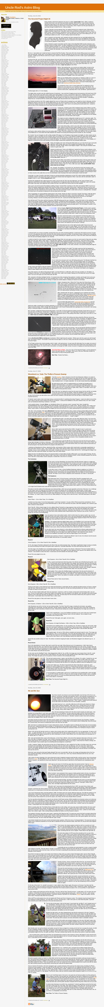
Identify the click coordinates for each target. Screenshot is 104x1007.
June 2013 (3, 139)
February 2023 (4, 235)
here (43, 412)
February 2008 (4, 66)
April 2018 (3, 201)
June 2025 (3, 267)
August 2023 (4, 242)
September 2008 (5, 74)
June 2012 (3, 125)
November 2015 (5, 171)
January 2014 (4, 147)
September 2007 (5, 60)
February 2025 (4, 262)
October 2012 (4, 130)
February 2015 (4, 161)
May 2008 (3, 69)
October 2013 (4, 143)
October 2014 (4, 157)
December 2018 (5, 202)
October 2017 (4, 198)
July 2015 (3, 167)
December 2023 (5, 246)
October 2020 (4, 212)
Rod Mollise (13, 17)
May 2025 (3, 266)
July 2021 (3, 219)
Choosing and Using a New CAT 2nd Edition (11, 35)
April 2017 (3, 191)
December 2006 (5, 50)
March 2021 (4, 217)
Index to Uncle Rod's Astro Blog (8, 31)
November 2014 (5, 158)
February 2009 (4, 80)
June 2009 (3, 84)
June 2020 (3, 208)
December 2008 (5, 77)
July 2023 (3, 241)
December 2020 (5, 215)
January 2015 (4, 160)
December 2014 (5, 159)
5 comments (45, 1000)
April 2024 (3, 251)
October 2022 (4, 230)
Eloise (78, 894)
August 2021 (4, 220)
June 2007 (3, 57)
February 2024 (4, 249)
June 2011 (3, 111)
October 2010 (4, 102)
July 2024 (3, 254)
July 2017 (3, 194)
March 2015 (4, 162)
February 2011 (4, 107)
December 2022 (5, 233)
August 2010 (4, 100)
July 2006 (4, 45)
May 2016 (3, 178)
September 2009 (5, 88)
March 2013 (4, 135)
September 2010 (5, 101)
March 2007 (4, 54)
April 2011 (3, 109)
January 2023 (4, 234)
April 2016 (3, 177)
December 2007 (5, 64)
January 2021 (4, 216)
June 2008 (3, 71)
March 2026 (4, 276)
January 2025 (4, 261)
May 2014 (3, 151)
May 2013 (3, 137)
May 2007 (3, 56)
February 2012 (4, 120)
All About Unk (4, 38)
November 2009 (5, 90)
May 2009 (3, 83)
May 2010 (3, 97)
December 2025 (5, 273)
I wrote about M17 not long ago (82, 301)
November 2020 (5, 213)
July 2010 (3, 99)
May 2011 (3, 110)
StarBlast (59, 377)
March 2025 (4, 263)
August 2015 (4, 168)
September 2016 (5, 183)
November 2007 (5, 63)
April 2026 (3, 277)
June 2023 (3, 239)
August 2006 (4, 46)
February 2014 (4, 148)
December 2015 (5, 173)
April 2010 (3, 96)
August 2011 (4, 114)
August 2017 (4, 195)
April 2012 (3, 123)
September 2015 (5, 169)
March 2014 (4, 149)
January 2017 (4, 187)
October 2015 (4, 170)
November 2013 (5, 144)
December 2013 (5, 145)
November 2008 (5, 76)
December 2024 (5, 260)
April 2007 (3, 55)
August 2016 (4, 182)
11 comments (45, 684)
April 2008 (3, 68)
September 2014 (5, 156)
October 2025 (4, 271)
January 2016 (4, 174)
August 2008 (4, 73)
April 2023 (3, 237)
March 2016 (4, 176)
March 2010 (4, 94)
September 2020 (5, 211)
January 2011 (4, 106)
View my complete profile (12, 22)
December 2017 (5, 200)
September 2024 (5, 256)
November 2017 (5, 199)
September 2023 (5, 243)
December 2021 (5, 222)
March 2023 (4, 236)
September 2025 (5, 270)
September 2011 (5, 115)
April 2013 (3, 136)
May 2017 (3, 192)
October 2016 (4, 184)
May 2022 (3, 225)
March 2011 (4, 108)
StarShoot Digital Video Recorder (72, 83)
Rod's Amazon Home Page (7, 32)
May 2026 (3, 278)
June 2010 (3, 98)
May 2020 (3, 207)
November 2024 (5, 259)
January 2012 (4, 119)
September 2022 (5, 229)
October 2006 (4, 48)
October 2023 (4, 244)
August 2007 (4, 59)
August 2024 (4, 255)
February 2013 (4, 134)
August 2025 (4, 269)
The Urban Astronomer (6, 37)
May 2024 (3, 252)
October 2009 (4, 89)
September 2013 (5, 142)
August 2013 (4, 141)
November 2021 (5, 221)
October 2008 (4, 75)
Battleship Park (89, 869)
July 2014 (3, 153)
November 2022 (5, 232)
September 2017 (5, 196)
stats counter (3, 284)
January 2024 (4, 247)
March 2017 (4, 190)
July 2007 (3, 58)
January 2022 (4, 224)
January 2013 (4, 133)
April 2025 (3, 264)
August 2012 (4, 127)
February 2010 (4, 93)
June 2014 (3, 152)
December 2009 (5, 91)
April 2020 (3, 205)
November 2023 (5, 245)
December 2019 (5, 203)
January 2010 (4, 92)
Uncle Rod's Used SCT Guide (8, 33)
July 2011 (3, 113)
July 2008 (3, 72)
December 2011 (5, 118)
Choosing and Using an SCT (7, 36)
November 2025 (5, 272)
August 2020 (4, 210)
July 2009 (3, 85)
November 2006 (5, 49)
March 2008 (4, 67)
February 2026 (4, 275)
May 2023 (3, 238)
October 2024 (4, 258)
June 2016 (3, 179)
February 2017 (4, 188)
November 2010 (5, 103)
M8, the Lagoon (92, 295)
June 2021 (3, 218)
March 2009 (4, 81)
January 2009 (4, 79)
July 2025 (3, 268)
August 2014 (4, 154)
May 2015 (3, 165)
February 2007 (4, 52)
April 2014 (3, 150)
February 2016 (4, 175)
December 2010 (5, 105)
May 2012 (3, 124)
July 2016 (3, 181)
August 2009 (4, 86)
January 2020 (4, 204)
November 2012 (5, 131)
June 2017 (3, 193)
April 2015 (3, 164)
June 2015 (3, 166)
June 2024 (3, 253)
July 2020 (3, 209)
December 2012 (5, 132)
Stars (36, 758)
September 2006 (5, 47)
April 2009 (3, 82)
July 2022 (3, 227)
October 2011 (4, 116)
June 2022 (3, 226)
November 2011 (5, 117)
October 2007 (4, 62)
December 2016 (5, 186)
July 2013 (3, 140)
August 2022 (4, 228)
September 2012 (5, 128)
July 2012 (3, 126)
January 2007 (4, 51)
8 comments (45, 367)
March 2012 (4, 122)
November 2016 (5, 185)
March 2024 (4, 250)
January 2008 (4, 65)
